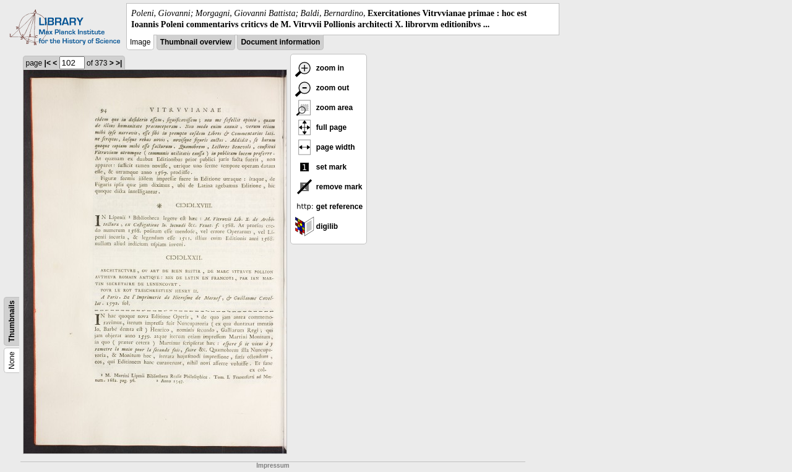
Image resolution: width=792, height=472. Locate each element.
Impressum (272, 465)
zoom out (322, 88)
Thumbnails (11, 321)
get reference (329, 206)
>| (119, 63)
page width (325, 147)
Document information (280, 42)
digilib (316, 226)
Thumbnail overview (195, 42)
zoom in (320, 68)
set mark (321, 167)
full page (321, 127)
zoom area (324, 107)
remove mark (329, 186)
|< (48, 63)
